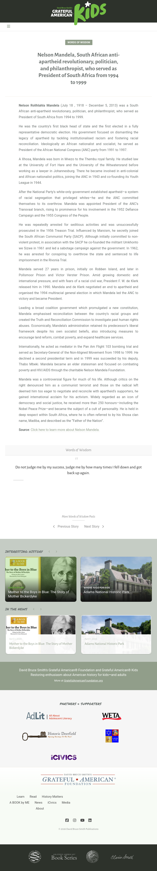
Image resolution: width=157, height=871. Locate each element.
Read (33, 796)
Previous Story (65, 526)
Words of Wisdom (78, 42)
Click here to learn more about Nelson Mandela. (65, 430)
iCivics (52, 802)
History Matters (52, 796)
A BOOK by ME (19, 802)
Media (66, 802)
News (39, 802)
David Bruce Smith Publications (82, 829)
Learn (21, 796)
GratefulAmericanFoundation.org (83, 680)
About (40, 808)
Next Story (94, 526)
